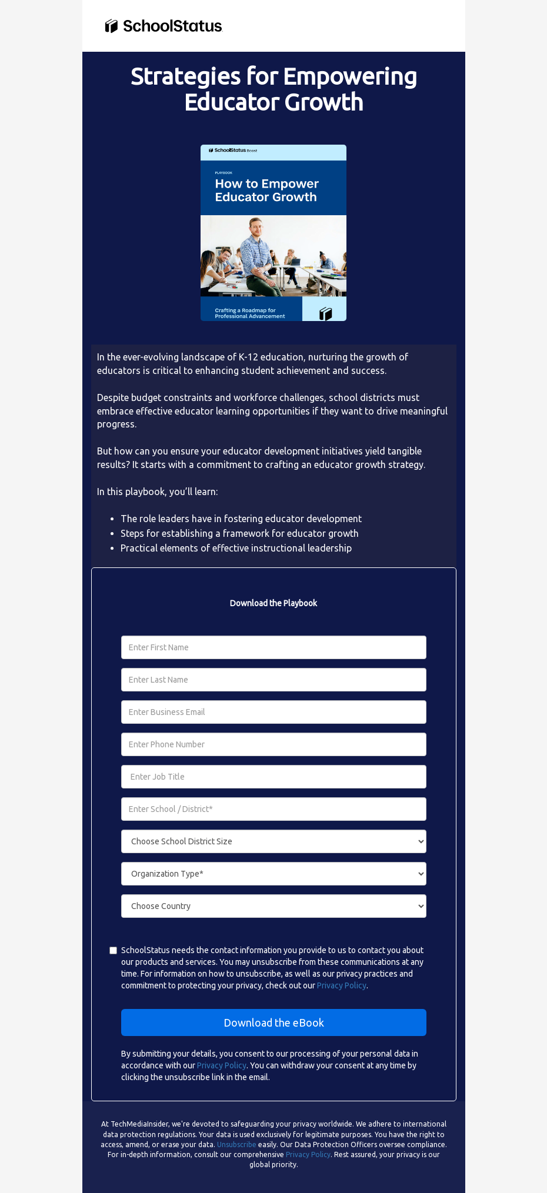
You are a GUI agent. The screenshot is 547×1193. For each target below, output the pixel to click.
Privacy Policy (341, 985)
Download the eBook (274, 1022)
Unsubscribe (236, 1144)
